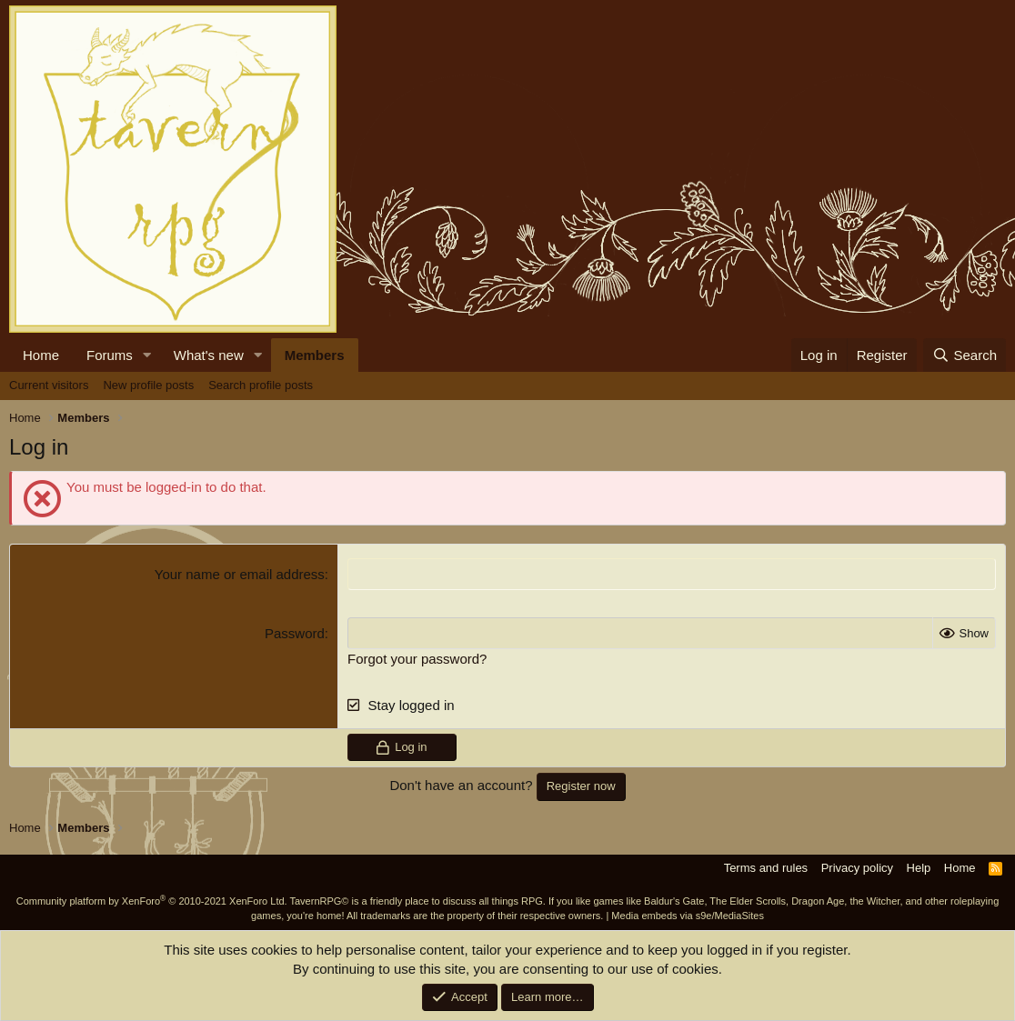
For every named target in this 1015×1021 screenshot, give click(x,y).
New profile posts (148, 385)
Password (295, 633)
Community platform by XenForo (151, 901)
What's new (209, 355)
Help (919, 868)
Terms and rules (766, 868)
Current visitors (48, 385)
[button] (147, 355)
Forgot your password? (417, 658)
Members (315, 355)
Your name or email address (240, 574)
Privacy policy (857, 868)
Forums (109, 355)
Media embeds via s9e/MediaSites (687, 915)
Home (41, 355)
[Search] (964, 355)
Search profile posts (260, 385)
